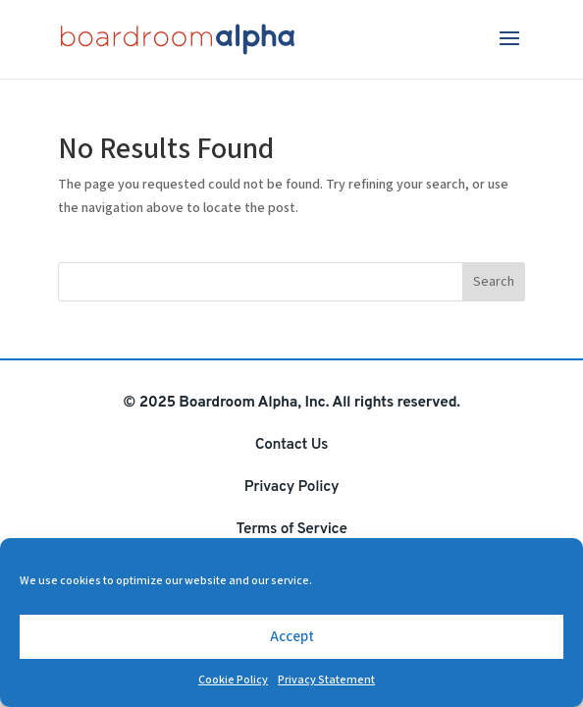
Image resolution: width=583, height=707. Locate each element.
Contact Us (291, 445)
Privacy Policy (291, 487)
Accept (292, 636)
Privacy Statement (326, 680)
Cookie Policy (233, 680)
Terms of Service (291, 529)
